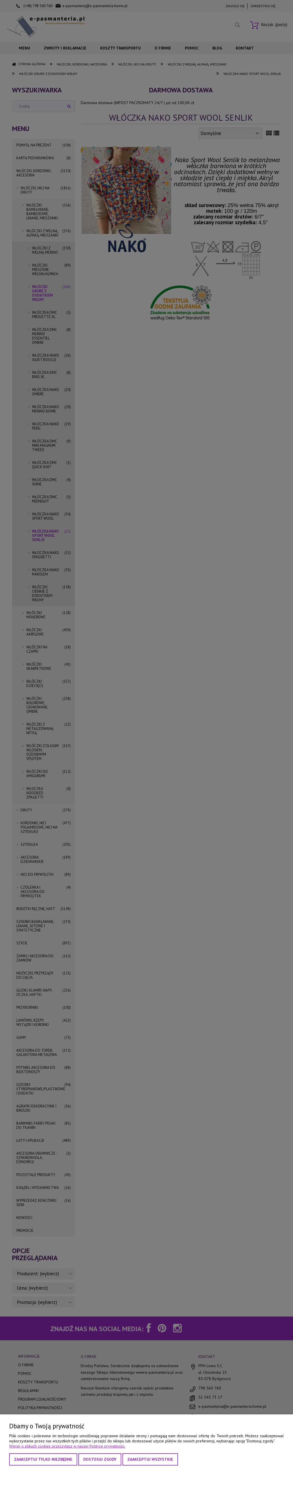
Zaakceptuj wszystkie (150, 1459)
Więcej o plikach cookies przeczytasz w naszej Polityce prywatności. (67, 1446)
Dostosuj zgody (99, 1459)
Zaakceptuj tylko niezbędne (43, 1459)
